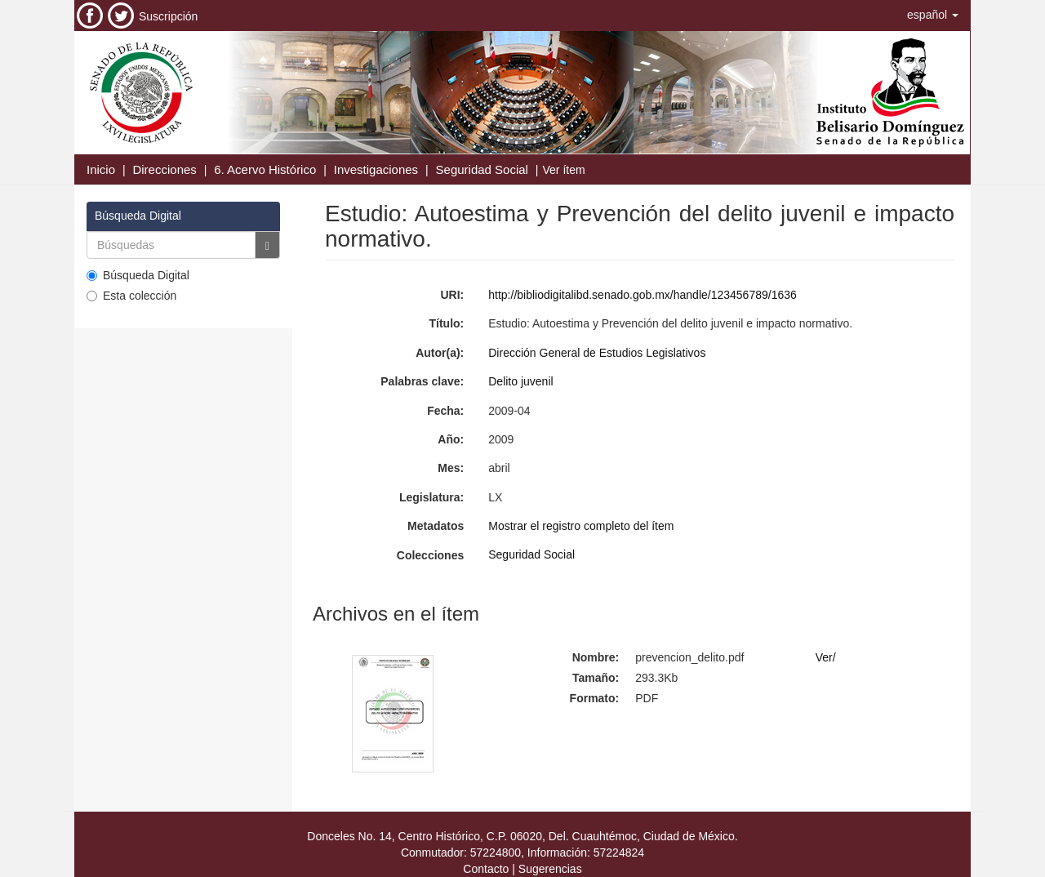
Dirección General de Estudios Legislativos (596, 352)
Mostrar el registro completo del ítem (581, 525)
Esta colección (131, 295)
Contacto (486, 868)
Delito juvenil (520, 381)
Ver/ (826, 657)
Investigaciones (376, 169)
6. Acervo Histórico (265, 169)
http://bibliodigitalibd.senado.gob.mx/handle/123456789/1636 (642, 294)
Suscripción (168, 16)
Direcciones (164, 169)
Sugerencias (550, 868)
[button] (933, 14)
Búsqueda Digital (138, 275)
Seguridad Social (482, 169)
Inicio (101, 169)
